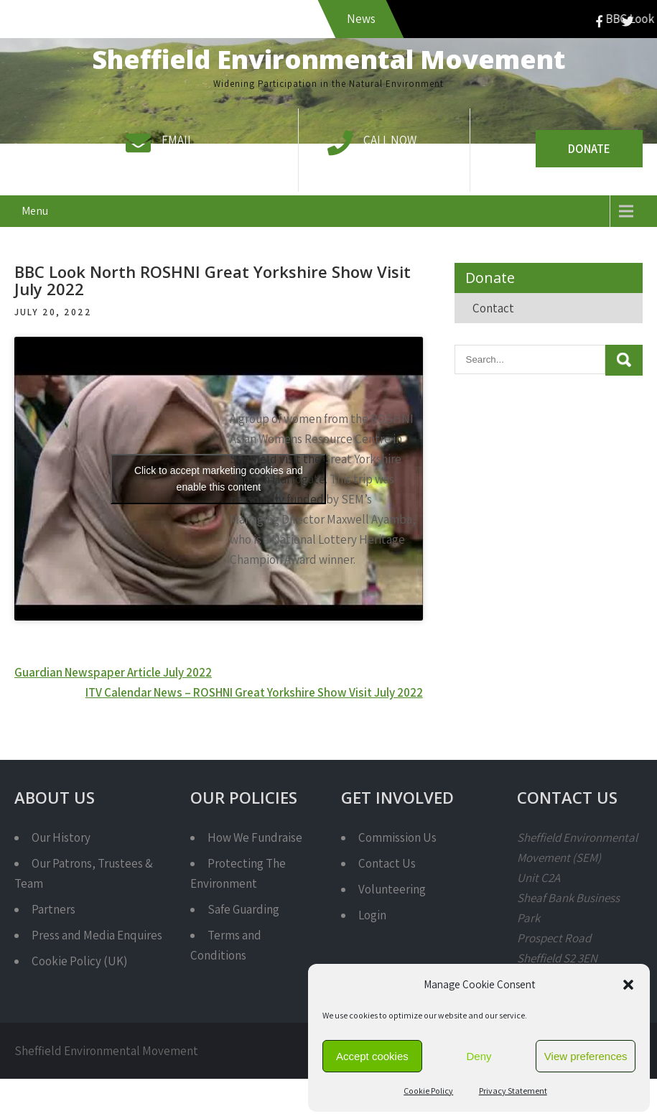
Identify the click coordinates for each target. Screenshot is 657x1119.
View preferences (586, 1056)
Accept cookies (372, 1056)
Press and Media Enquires (97, 935)
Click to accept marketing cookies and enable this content (218, 479)
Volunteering (392, 889)
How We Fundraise (255, 837)
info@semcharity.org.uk (222, 160)
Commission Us (397, 837)
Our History (61, 837)
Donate (589, 149)
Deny (478, 1056)
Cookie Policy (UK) (79, 961)
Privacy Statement (513, 1090)
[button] (628, 985)
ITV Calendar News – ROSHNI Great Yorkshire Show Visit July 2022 (254, 692)
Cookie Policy (428, 1090)
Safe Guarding (243, 909)
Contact (493, 308)
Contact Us (387, 863)
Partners (53, 909)
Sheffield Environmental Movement (329, 59)
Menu (35, 210)
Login (372, 915)
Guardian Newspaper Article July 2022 (113, 672)
